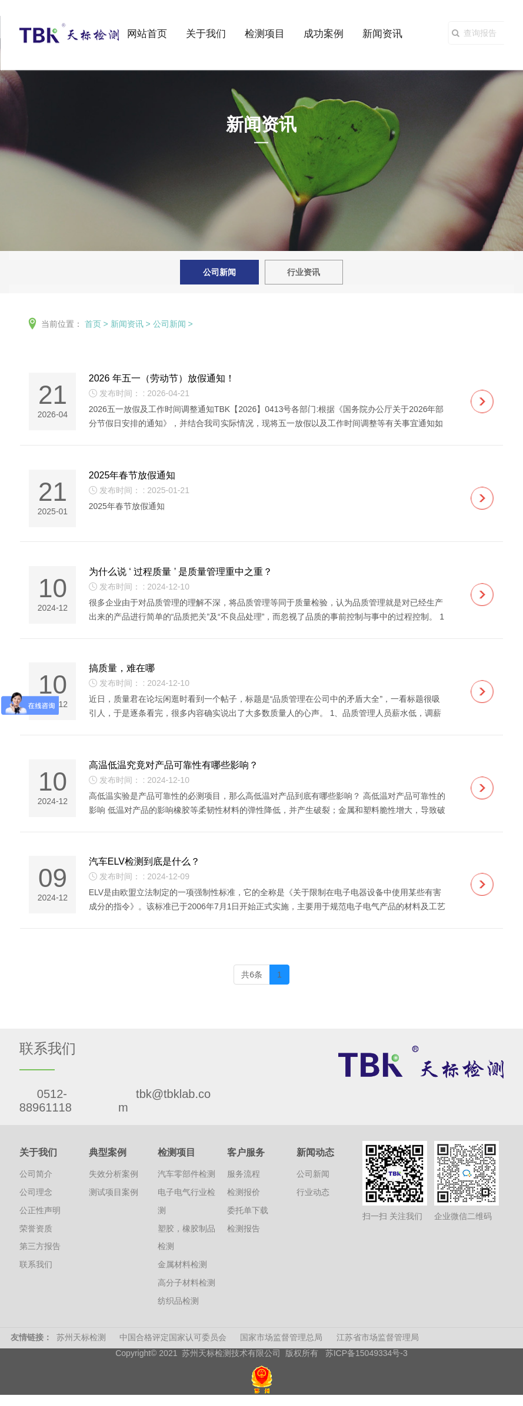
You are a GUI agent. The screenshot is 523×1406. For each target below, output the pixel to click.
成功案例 (324, 33)
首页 (93, 324)
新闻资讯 (382, 33)
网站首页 (147, 33)
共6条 (251, 977)
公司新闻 (219, 272)
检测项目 (265, 33)
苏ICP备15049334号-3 (366, 1355)
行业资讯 (303, 272)
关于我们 (206, 33)
